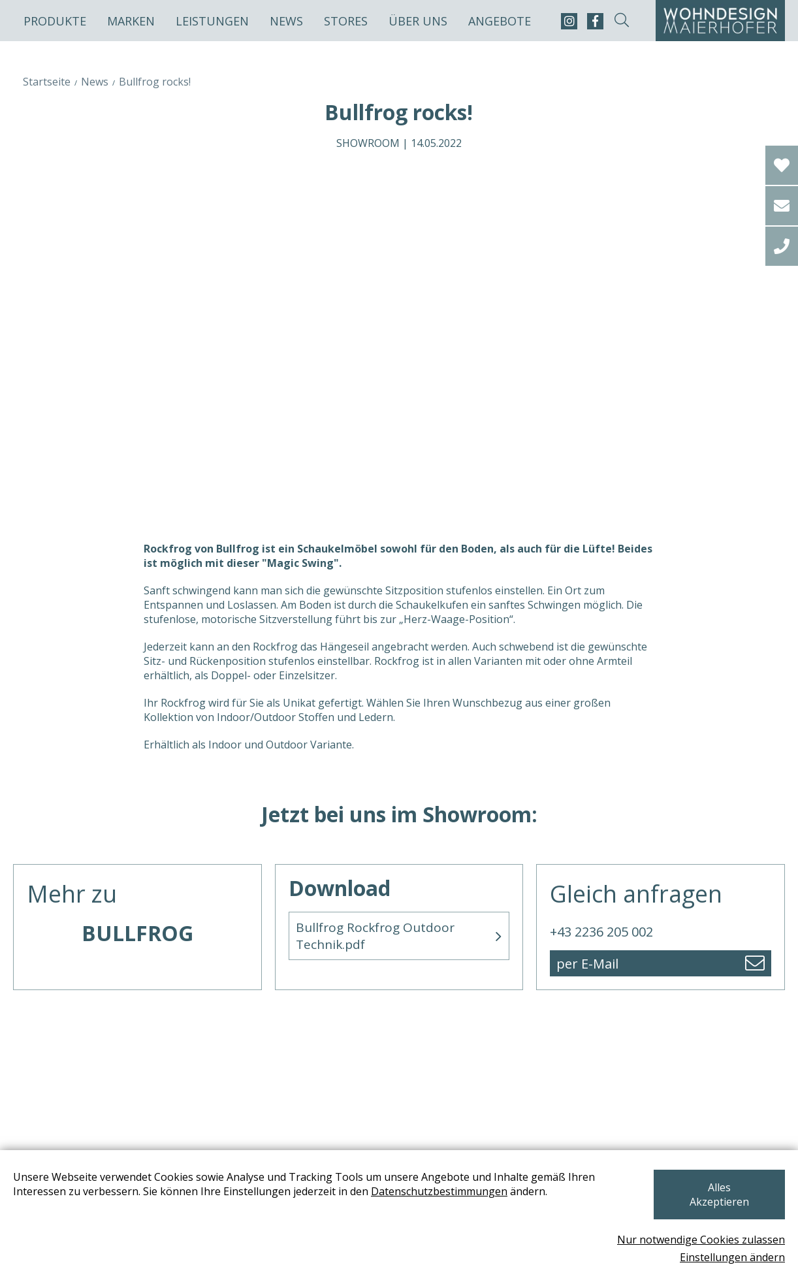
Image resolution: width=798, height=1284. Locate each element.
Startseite (47, 81)
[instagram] (569, 21)
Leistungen (212, 21)
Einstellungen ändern (732, 1257)
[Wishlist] (781, 165)
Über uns (418, 21)
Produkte (55, 21)
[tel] (781, 246)
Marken (131, 21)
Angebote (499, 21)
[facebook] (595, 21)
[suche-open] (621, 21)
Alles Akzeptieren (715, 1202)
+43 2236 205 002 (601, 931)
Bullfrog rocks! (155, 81)
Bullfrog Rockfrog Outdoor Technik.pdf (375, 936)
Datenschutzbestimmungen (439, 1205)
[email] (781, 205)
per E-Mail (587, 963)
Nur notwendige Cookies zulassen (701, 1239)
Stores (346, 21)
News (286, 21)
